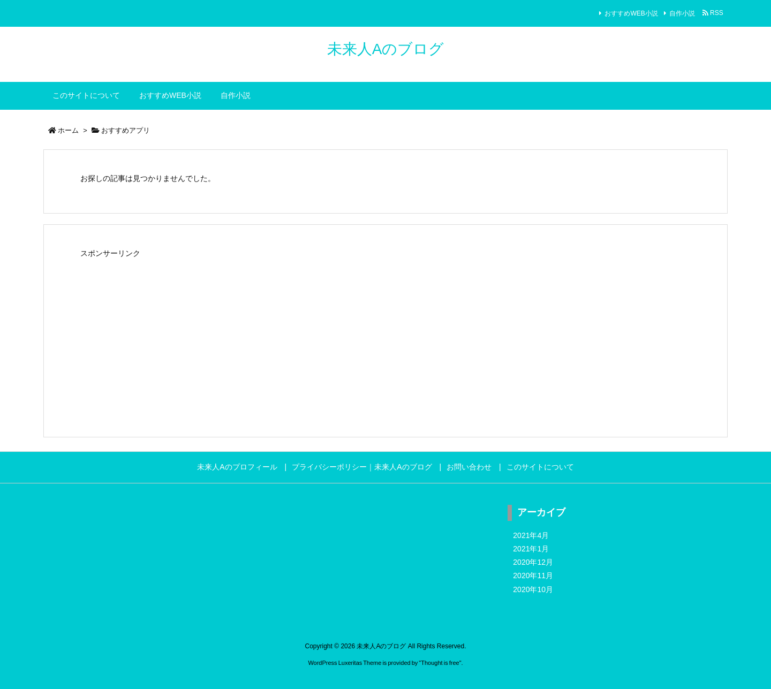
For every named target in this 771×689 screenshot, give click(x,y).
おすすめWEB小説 (630, 13)
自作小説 (682, 13)
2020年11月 (533, 575)
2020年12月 (533, 562)
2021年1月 (531, 548)
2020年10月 (533, 589)
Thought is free (440, 663)
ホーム (68, 130)
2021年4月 (531, 535)
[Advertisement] (385, 336)
